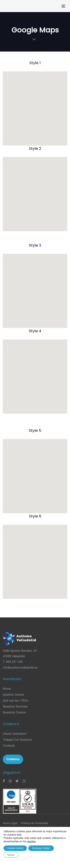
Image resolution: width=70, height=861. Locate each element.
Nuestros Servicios (15, 706)
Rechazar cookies (41, 848)
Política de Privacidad (34, 823)
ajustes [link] (31, 841)
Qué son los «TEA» (16, 700)
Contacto (9, 745)
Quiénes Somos (13, 694)
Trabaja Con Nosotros (17, 739)
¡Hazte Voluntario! (15, 733)
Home (7, 688)
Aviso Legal (10, 823)
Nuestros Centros (14, 712)
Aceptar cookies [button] (15, 848)
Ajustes (11, 855)
